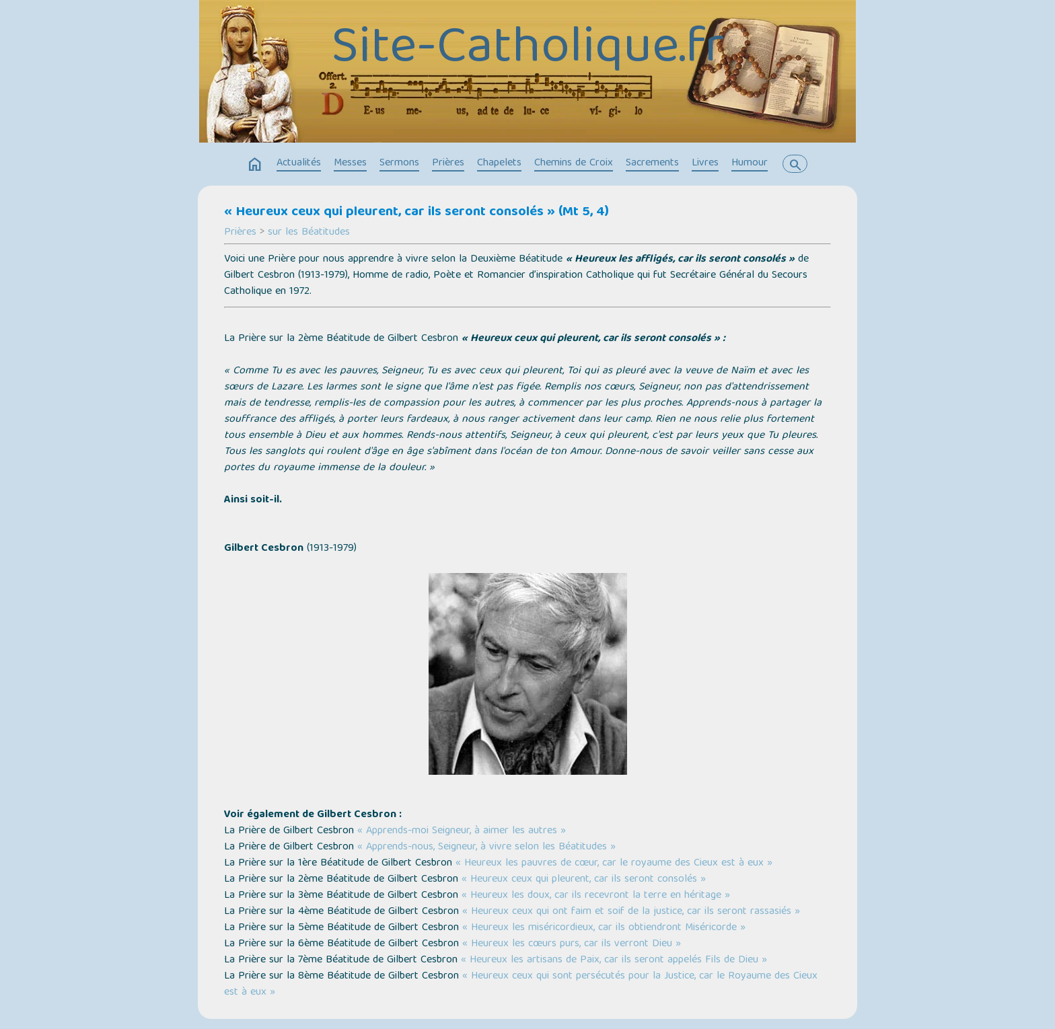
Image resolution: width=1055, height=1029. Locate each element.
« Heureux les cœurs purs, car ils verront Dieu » (571, 944)
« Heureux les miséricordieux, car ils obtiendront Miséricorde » (603, 928)
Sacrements (652, 163)
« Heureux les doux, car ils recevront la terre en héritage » (596, 895)
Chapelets (499, 163)
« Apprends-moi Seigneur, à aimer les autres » (461, 831)
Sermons (399, 163)
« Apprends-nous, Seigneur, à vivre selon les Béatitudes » (486, 847)
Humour (749, 163)
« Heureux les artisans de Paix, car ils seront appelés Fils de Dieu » (614, 960)
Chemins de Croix (573, 163)
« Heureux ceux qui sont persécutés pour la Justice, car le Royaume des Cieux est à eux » (520, 984)
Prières (448, 163)
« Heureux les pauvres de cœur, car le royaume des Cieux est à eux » (614, 863)
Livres (705, 163)
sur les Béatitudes (309, 232)
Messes (350, 163)
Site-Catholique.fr (527, 50)
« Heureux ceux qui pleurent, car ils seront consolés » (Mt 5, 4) (416, 212)
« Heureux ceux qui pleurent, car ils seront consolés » (582, 879)
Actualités (299, 163)
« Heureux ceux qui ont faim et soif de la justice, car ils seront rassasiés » (631, 912)
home (255, 165)
